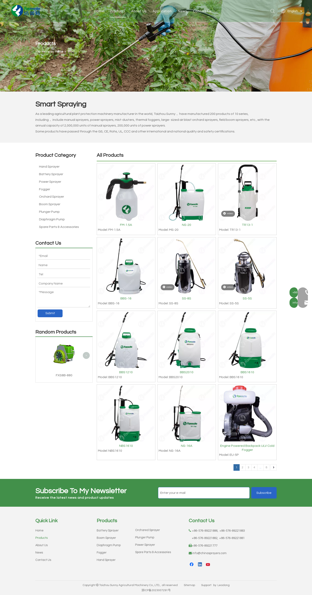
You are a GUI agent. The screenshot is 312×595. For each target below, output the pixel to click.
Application (163, 11)
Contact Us (203, 11)
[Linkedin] (200, 564)
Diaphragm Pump (52, 219)
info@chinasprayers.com (209, 553)
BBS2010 (186, 372)
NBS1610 (126, 445)
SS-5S (247, 298)
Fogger (44, 189)
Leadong (224, 585)
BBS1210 (126, 372)
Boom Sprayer (49, 204)
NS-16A (186, 445)
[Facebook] (192, 564)
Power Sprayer (50, 181)
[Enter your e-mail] (204, 493)
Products (118, 11)
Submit (50, 313)
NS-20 (186, 224)
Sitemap (189, 585)
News (183, 11)
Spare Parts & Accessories (59, 227)
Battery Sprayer (51, 174)
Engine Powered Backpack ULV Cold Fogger (247, 448)
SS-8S (186, 298)
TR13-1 (247, 224)
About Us (139, 11)
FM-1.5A (126, 224)
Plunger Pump (49, 211)
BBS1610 (247, 372)
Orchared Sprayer (147, 530)
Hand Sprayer (49, 166)
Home (100, 11)
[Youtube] (208, 564)
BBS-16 (125, 298)
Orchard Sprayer (51, 196)
